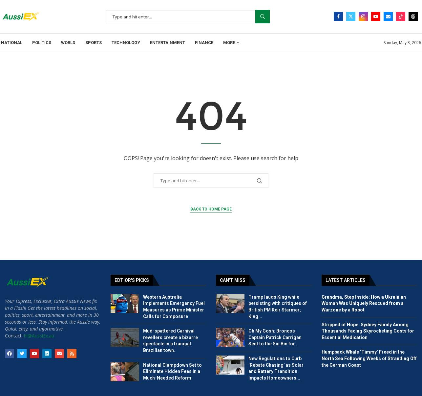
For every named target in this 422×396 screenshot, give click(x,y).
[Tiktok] (400, 16)
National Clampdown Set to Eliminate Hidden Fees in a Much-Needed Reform (172, 371)
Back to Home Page (211, 209)
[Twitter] (350, 16)
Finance (204, 42)
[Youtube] (375, 16)
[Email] (388, 16)
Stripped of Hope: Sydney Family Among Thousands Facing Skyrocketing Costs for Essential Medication (368, 331)
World (68, 42)
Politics (41, 42)
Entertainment (167, 42)
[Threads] (413, 16)
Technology (126, 42)
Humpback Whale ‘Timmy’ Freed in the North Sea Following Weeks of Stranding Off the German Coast (369, 358)
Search (262, 16)
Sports (93, 42)
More (229, 42)
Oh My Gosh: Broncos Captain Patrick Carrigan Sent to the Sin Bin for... (275, 337)
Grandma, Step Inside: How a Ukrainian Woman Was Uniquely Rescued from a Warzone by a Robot (364, 303)
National (11, 42)
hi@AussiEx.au (39, 336)
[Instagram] (363, 16)
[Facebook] (338, 16)
